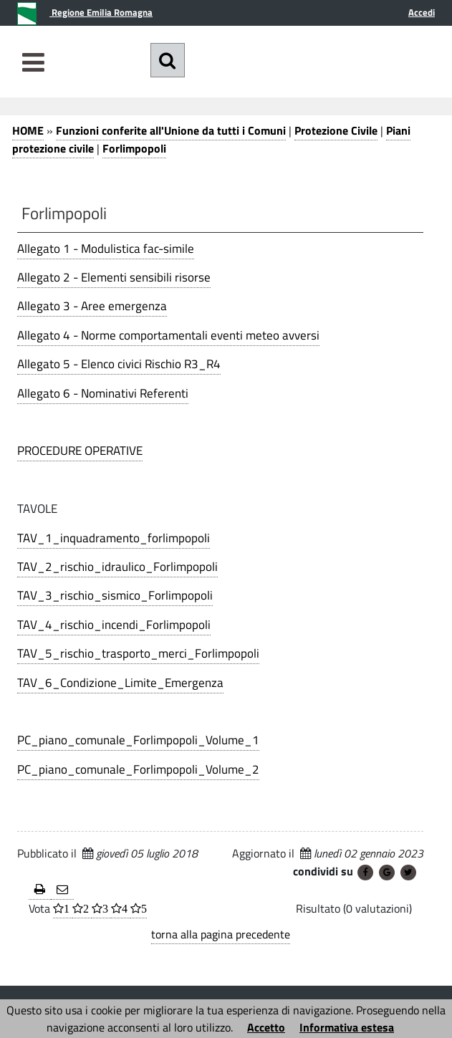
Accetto (266, 1027)
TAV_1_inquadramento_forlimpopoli (113, 538)
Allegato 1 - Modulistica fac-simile (105, 248)
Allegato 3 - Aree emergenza (92, 306)
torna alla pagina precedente (220, 934)
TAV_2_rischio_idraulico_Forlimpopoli (117, 566)
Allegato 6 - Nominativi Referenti (102, 393)
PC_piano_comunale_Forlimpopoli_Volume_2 (138, 769)
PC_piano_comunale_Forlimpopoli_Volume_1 (138, 740)
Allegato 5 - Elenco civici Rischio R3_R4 (119, 364)
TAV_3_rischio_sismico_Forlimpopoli (115, 595)
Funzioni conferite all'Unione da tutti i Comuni (171, 130)
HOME (28, 130)
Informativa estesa (346, 1027)
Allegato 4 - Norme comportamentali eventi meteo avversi (168, 335)
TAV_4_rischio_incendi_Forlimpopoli (114, 624)
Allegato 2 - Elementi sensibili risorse (114, 277)
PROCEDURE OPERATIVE (80, 450)
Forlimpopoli (134, 148)
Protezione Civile (336, 130)
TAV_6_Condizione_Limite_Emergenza (120, 682)
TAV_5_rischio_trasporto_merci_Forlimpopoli (138, 653)
